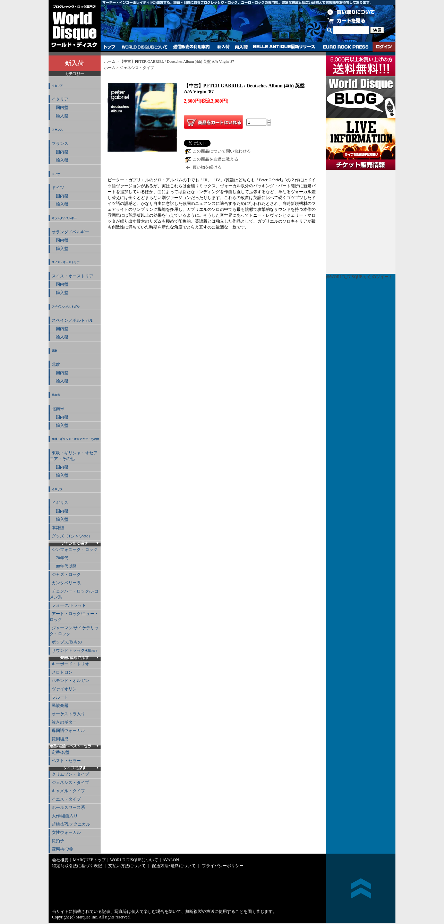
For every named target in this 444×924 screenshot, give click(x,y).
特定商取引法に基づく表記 (77, 865)
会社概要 (60, 859)
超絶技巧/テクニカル (71, 824)
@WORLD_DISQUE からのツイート (359, 276)
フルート (60, 697)
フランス (57, 129)
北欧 (54, 350)
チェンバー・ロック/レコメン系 (74, 594)
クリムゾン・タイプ (70, 774)
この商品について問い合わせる (222, 151)
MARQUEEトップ (89, 859)
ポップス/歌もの (67, 642)
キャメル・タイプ (68, 790)
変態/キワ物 (63, 849)
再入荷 (241, 47)
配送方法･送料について (174, 865)
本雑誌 (58, 527)
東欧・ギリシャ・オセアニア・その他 (75, 439)
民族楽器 (60, 705)
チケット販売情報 (360, 222)
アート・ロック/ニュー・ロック (74, 616)
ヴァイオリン (64, 688)
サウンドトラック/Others (74, 650)
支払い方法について (127, 865)
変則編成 (60, 738)
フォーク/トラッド (69, 605)
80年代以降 (64, 566)
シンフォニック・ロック (74, 549)
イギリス (57, 489)
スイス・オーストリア (65, 262)
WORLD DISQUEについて (144, 47)
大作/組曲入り (65, 815)
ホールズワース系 (68, 807)
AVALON (170, 859)
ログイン (384, 47)
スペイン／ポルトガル (65, 306)
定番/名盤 (60, 752)
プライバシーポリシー (223, 865)
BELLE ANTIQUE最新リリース (284, 47)
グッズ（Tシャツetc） (72, 536)
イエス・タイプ (66, 799)
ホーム (110, 61)
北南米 (56, 395)
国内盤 (60, 107)
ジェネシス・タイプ (70, 782)
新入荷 (223, 47)
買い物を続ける (207, 167)
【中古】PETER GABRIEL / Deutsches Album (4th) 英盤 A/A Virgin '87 (177, 61)
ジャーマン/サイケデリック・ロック (74, 630)
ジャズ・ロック (66, 574)
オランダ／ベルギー (64, 218)
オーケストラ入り (68, 713)
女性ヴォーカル (66, 832)
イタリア (57, 85)
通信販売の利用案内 (191, 47)
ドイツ (56, 174)
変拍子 (58, 840)
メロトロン (62, 672)
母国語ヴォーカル (68, 730)
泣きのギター (64, 722)
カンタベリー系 (66, 582)
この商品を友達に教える (215, 159)
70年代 (60, 557)
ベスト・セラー (66, 760)
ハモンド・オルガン (70, 680)
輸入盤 (60, 115)
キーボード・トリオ (70, 664)
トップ (110, 47)
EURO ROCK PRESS (345, 47)
